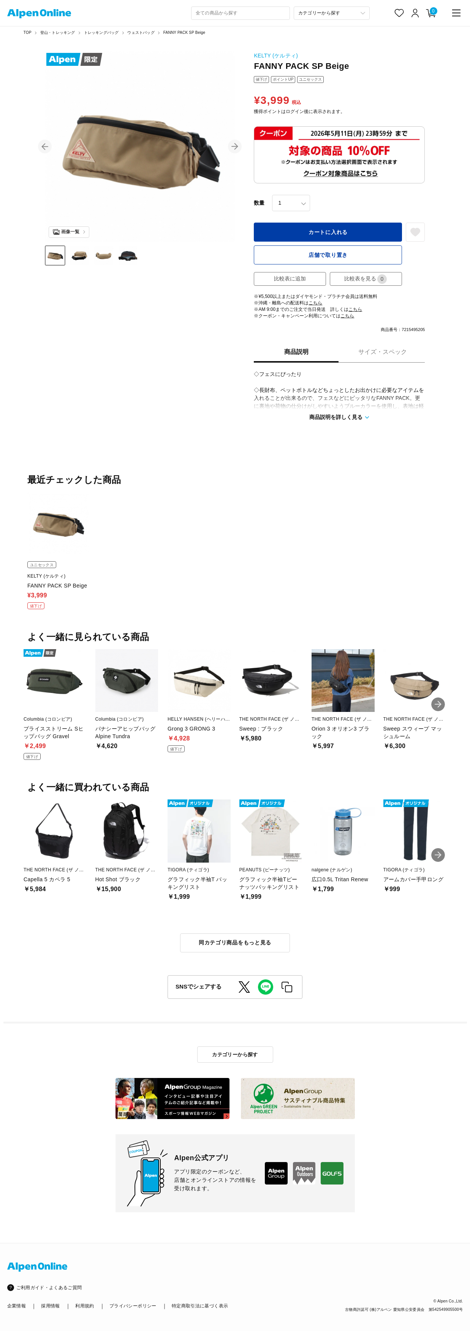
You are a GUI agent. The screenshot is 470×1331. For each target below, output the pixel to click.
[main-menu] (456, 13)
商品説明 (296, 352)
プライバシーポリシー (133, 1306)
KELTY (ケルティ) (276, 56)
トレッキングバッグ (101, 32)
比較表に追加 (290, 278)
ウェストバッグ (140, 32)
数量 (259, 203)
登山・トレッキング (57, 32)
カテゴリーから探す (235, 1054)
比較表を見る (365, 279)
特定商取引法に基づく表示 (200, 1306)
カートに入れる (328, 232)
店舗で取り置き (328, 255)
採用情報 (50, 1306)
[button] (45, 146)
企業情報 (16, 1306)
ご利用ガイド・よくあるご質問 (49, 1287)
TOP (28, 32)
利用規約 (84, 1306)
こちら (315, 303)
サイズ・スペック (382, 352)
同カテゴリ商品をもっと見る (235, 942)
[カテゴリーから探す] (332, 13)
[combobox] (240, 13)
